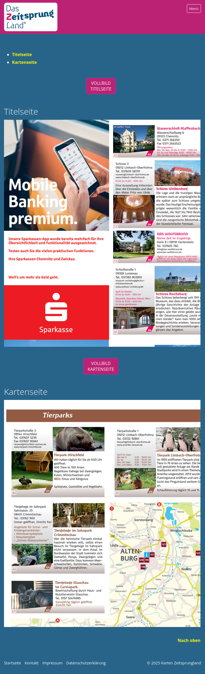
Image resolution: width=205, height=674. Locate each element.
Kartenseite (24, 62)
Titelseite (22, 54)
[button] (101, 86)
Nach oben (189, 640)
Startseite (12, 662)
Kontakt (32, 662)
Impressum (52, 662)
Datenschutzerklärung (86, 662)
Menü (194, 8)
